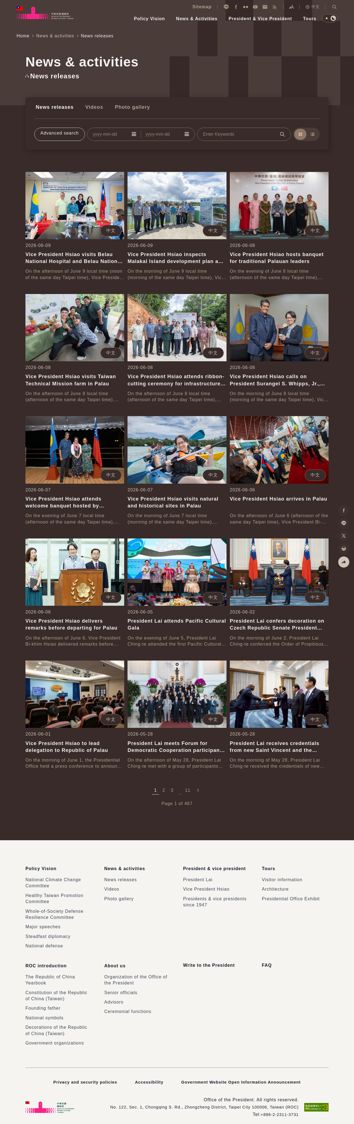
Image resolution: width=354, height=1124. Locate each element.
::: (4, 3)
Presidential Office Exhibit (291, 895)
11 (188, 789)
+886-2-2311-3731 (278, 1109)
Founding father (43, 1003)
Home (23, 35)
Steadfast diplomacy (48, 933)
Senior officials (120, 987)
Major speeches (43, 923)
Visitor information (282, 876)
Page (167, 802)
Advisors (113, 996)
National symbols (44, 1012)
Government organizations (54, 1037)
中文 (312, 6)
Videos (90, 106)
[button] (334, 7)
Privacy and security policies (80, 1076)
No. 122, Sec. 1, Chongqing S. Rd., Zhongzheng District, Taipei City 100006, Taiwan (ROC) (197, 1101)
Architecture (275, 886)
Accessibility (147, 1076)
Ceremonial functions (127, 1006)
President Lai (197, 876)
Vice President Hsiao (206, 886)
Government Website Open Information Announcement (243, 1076)
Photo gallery (125, 106)
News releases (53, 106)
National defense (44, 942)
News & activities (55, 35)
